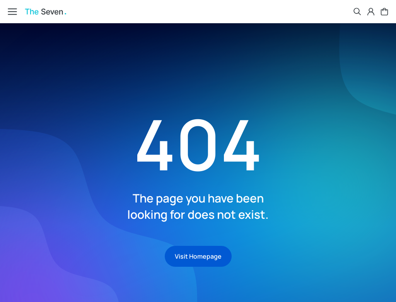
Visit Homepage (198, 256)
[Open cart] (384, 11)
